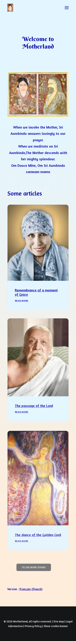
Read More (21, 305)
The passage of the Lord (34, 412)
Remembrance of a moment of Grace (36, 296)
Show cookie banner (56, 626)
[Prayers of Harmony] (10, 8)
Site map (58, 621)
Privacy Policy (33, 626)
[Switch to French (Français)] (30, 589)
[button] (66, 7)
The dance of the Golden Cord (38, 546)
